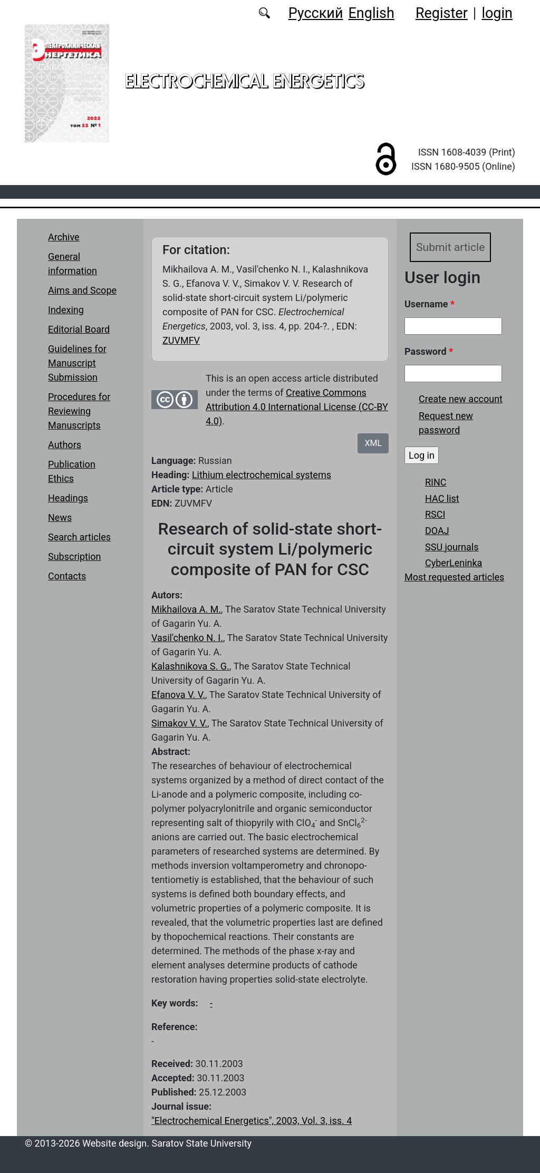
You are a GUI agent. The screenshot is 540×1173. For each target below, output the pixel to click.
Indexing (66, 309)
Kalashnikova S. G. (190, 666)
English (371, 13)
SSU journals (452, 546)
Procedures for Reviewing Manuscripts (79, 411)
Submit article (451, 247)
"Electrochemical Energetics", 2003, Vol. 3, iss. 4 (251, 1120)
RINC (436, 482)
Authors (64, 444)
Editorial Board (79, 329)
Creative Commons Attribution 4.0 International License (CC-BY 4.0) (297, 406)
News (60, 517)
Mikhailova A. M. (186, 609)
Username (429, 304)
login (497, 13)
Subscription (74, 556)
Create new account (461, 399)
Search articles (79, 536)
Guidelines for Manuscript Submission (77, 363)
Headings (68, 497)
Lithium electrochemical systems (261, 474)
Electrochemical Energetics (244, 81)
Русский (315, 13)
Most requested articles (454, 577)
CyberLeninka (453, 563)
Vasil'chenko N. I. (187, 637)
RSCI (435, 514)
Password (428, 351)
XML (373, 443)
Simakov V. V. (179, 723)
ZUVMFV (181, 340)
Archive (64, 237)
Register (442, 13)
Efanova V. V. (178, 694)
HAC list (442, 499)
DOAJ (437, 531)
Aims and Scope (82, 290)
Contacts (67, 575)
